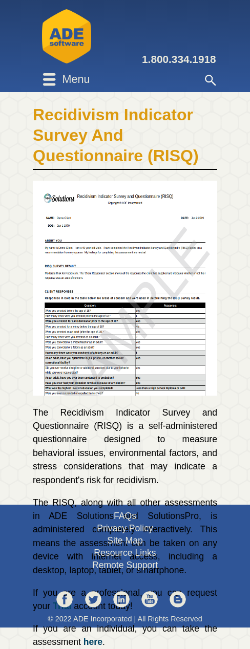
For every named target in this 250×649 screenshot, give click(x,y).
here (93, 642)
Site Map (124, 540)
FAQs (125, 516)
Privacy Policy (125, 528)
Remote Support (125, 565)
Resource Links (125, 553)
